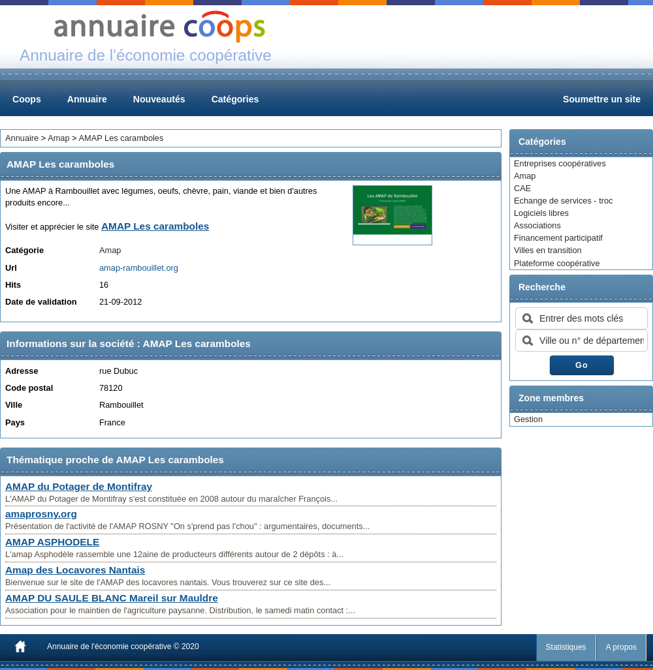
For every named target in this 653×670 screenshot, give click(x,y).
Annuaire (87, 99)
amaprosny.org (41, 513)
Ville (13, 405)
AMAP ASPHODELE (52, 541)
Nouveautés (159, 99)
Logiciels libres (541, 213)
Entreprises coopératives (560, 163)
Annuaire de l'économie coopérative (109, 646)
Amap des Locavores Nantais (75, 569)
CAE (522, 188)
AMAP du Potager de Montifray (78, 486)
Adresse (22, 371)
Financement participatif (558, 238)
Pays (15, 422)
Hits (13, 285)
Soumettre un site (602, 99)
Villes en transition (548, 250)
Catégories (235, 99)
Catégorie (24, 250)
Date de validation (41, 302)
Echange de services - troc (563, 201)
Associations (537, 225)
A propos (621, 647)
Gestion (528, 419)
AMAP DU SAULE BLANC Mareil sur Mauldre (111, 597)
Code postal (29, 388)
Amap (524, 176)
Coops (26, 99)
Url (11, 268)
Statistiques (566, 647)
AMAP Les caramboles (120, 138)
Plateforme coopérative (557, 263)
